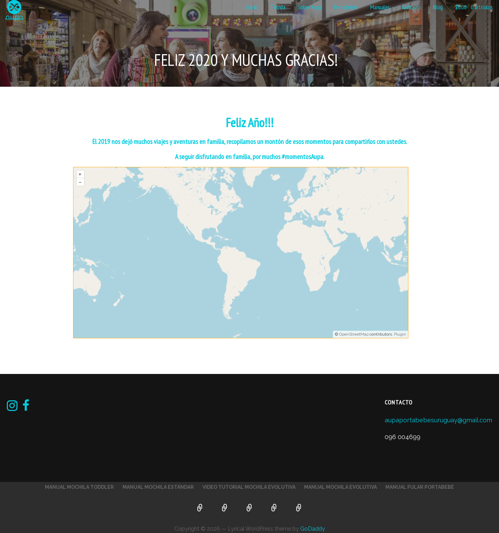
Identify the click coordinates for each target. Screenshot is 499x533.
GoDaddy (312, 528)
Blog (437, 7)
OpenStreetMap (354, 334)
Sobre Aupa (310, 7)
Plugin (399, 334)
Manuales (380, 7)
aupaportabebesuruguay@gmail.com (438, 420)
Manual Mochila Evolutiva (340, 487)
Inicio (252, 7)
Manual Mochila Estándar (158, 487)
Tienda (277, 7)
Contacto (411, 7)
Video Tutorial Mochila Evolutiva (248, 487)
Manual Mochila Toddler (79, 487)
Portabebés (346, 7)
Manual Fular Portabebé (419, 487)
